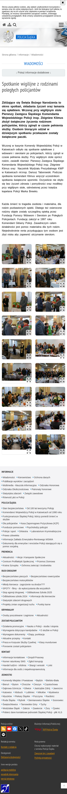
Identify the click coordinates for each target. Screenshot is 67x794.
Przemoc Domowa (46, 561)
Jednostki (7, 674)
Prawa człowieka (11, 535)
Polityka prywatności (43, 757)
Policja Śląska (9, 502)
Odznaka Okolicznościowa (16, 489)
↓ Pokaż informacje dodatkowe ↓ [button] (33, 72)
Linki (50, 665)
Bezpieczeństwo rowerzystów (45, 576)
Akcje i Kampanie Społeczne (31, 557)
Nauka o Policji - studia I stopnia (42, 626)
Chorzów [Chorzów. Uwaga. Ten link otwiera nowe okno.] (26, 684)
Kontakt (27, 638)
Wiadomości (37, 54)
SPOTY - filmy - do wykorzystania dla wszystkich (26, 588)
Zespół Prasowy (36, 657)
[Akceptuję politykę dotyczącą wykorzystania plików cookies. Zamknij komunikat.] (62, 2)
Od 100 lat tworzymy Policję (40, 508)
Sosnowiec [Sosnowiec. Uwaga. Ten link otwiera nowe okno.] (58, 700)
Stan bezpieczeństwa (13, 508)
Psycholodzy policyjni (37, 527)
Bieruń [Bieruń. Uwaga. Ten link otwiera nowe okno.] (6, 684)
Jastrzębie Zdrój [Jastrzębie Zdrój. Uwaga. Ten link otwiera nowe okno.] (42, 688)
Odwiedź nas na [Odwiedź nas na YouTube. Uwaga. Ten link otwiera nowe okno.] (9, 728)
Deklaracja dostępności (10, 757)
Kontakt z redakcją (8, 746)
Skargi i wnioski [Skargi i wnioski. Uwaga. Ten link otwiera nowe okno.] (36, 665)
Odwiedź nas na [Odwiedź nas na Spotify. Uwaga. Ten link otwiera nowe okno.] (3, 734)
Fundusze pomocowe (13, 527)
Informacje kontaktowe (14, 657)
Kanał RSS (3, 728)
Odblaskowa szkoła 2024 (15, 596)
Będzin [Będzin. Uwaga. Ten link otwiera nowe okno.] (39, 680)
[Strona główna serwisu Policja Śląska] (4, 25)
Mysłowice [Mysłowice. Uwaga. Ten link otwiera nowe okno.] (54, 692)
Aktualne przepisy (11, 638)
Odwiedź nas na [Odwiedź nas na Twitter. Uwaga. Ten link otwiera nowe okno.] (20, 728)
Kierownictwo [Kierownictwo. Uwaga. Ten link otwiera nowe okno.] (24, 477)
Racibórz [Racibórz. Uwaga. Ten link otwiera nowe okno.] (50, 696)
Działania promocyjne (13, 626)
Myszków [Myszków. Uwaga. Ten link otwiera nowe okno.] (7, 696)
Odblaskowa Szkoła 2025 (39, 592)
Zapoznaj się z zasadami (44, 753)
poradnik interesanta (9, 774)
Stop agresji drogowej (13, 592)
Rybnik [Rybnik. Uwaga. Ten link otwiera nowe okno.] (21, 700)
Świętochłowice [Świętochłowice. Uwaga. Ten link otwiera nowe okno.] (10, 704)
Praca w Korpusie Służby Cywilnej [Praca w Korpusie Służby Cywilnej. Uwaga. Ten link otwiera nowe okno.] (19, 642)
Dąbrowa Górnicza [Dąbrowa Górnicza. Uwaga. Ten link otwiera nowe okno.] (12, 688)
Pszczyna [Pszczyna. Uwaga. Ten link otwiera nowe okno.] (38, 696)
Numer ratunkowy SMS (14, 661)
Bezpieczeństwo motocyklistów (18, 580)
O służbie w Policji (49, 630)
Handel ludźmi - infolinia (14, 665)
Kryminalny (8, 609)
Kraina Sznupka (10, 565)
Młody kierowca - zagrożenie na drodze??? (24, 584)
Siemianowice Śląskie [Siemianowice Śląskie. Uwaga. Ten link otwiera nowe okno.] (39, 700)
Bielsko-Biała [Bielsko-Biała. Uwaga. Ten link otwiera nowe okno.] (52, 680)
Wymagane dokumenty (14, 634)
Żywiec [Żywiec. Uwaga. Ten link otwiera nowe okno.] (56, 708)
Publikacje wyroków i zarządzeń (18, 481)
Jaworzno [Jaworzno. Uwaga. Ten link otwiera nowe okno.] (58, 688)
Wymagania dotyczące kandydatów (20, 630)
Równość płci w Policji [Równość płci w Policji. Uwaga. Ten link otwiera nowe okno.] (13, 497)
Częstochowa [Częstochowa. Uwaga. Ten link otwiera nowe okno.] (51, 684)
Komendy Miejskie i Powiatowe (18, 680)
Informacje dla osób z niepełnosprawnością (24, 669)
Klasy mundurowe (48, 642)
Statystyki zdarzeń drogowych (17, 600)
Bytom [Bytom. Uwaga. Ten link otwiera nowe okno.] (15, 684)
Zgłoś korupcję (36, 661)
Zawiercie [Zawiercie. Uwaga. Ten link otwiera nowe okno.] (37, 708)
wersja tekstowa (7, 778)
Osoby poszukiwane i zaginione (18, 615)
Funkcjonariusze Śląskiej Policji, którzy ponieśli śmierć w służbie (30, 518)
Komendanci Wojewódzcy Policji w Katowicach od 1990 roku (32, 512)
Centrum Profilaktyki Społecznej (18, 561)
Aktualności (8, 557)
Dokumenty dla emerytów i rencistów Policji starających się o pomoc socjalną (32, 545)
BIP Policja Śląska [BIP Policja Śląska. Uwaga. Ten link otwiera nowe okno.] (50, 729)
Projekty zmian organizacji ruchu (19, 604)
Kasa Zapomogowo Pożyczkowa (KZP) (40, 523)
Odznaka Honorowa (49, 485)
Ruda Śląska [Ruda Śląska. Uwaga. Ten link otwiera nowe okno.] (9, 700)
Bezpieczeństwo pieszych (15, 576)
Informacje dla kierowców (42, 596)
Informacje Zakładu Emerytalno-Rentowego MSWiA (28, 539)
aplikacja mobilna (8, 769)
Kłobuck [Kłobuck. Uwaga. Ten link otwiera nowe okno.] (19, 692)
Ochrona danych (42, 477)
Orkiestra (23, 531)
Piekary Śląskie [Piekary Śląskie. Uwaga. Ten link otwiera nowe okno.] (22, 696)
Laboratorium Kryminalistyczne (46, 531)
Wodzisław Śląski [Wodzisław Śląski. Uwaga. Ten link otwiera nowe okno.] (11, 708)
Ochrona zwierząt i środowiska (36, 565)
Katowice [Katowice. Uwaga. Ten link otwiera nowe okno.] (7, 692)
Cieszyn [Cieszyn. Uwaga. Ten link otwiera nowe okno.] (37, 684)
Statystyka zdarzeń (12, 493)
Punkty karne (44, 604)
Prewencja (7, 551)
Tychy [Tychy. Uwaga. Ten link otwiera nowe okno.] (43, 704)
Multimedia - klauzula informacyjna (20, 485)
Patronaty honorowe (41, 489)
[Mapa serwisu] (9, 25)
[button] (61, 25)
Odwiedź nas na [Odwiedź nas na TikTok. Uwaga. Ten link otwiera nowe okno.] (26, 728)
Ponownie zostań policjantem (17, 646)
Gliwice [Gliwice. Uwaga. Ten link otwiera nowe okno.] (27, 688)
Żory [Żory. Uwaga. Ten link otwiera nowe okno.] (47, 708)
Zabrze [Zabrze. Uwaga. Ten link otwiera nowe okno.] (26, 708)
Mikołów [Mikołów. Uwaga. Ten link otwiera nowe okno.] (42, 692)
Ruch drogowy (9, 570)
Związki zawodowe (34, 493)
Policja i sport (9, 531)
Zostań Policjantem (12, 620)
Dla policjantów (10, 523)
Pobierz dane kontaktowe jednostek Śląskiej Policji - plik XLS (32, 712)
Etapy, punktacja (36, 634)
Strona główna (9, 54)
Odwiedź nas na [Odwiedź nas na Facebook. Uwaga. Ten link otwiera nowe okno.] (14, 728)
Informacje (23, 54)
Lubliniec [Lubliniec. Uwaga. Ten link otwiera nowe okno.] (30, 692)
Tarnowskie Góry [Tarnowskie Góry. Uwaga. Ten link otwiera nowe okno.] (29, 704)
